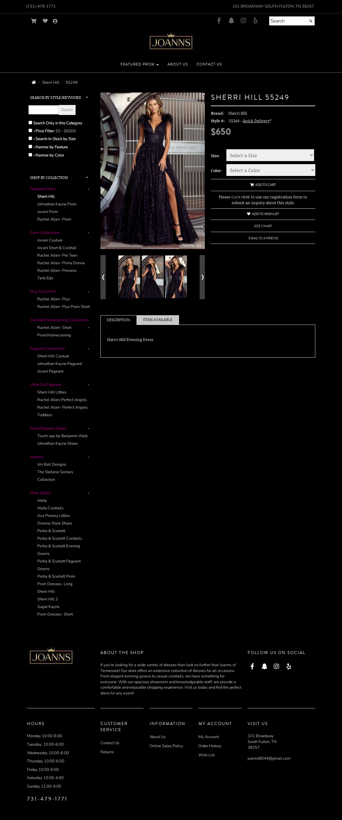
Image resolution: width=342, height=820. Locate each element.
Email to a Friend (263, 238)
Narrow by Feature (52, 147)
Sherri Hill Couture (53, 356)
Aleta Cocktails (50, 508)
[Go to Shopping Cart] (34, 21)
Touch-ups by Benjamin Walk (62, 436)
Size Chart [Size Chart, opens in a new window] (263, 226)
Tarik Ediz (45, 278)
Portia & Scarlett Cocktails (59, 538)
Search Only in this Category (57, 123)
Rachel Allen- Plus (53, 299)
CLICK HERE (240, 197)
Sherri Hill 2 (47, 599)
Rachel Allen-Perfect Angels (62, 400)
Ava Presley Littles (53, 515)
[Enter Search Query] (44, 109)
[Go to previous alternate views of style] (103, 277)
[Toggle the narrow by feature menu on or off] (30, 146)
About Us (157, 737)
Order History (210, 746)
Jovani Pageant (50, 371)
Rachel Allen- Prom (54, 219)
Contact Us (109, 743)
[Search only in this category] (30, 122)
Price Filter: (45, 131)
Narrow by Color (50, 155)
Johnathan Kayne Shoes (57, 443)
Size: (215, 155)
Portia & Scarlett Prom (56, 576)
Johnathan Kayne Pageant (59, 363)
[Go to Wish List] (45, 21)
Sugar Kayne (48, 606)
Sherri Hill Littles (51, 392)
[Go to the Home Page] (34, 82)
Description (118, 320)
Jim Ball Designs (51, 464)
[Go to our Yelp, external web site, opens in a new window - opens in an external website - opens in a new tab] (255, 20)
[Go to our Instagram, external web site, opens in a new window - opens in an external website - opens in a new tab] (243, 20)
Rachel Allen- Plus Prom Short (63, 306)
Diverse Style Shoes (54, 523)
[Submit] (310, 20)
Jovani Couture (50, 240)
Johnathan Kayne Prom (56, 204)
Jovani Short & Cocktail (56, 248)
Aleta (42, 500)
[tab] (61, 204)
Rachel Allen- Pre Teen (57, 255)
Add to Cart (263, 185)
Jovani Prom (47, 211)
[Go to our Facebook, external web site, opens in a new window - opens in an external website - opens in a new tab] (219, 20)
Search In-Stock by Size (56, 139)
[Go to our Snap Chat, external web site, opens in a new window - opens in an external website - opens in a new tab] (231, 20)
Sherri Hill (46, 196)
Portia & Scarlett (51, 531)
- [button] (88, 189)
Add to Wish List (263, 214)
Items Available (157, 319)
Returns (107, 752)
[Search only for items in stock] (30, 138)
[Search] (292, 20)
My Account (208, 737)
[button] (139, 64)
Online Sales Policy (166, 746)
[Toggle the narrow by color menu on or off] (30, 155)
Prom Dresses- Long (55, 584)
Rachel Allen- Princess (56, 270)
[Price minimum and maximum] (68, 131)
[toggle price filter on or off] (30, 130)
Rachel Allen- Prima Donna (61, 263)
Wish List (206, 755)
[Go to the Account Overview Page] (55, 21)
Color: (216, 170)
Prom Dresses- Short (55, 614)
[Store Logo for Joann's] (171, 42)
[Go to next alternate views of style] (202, 277)
